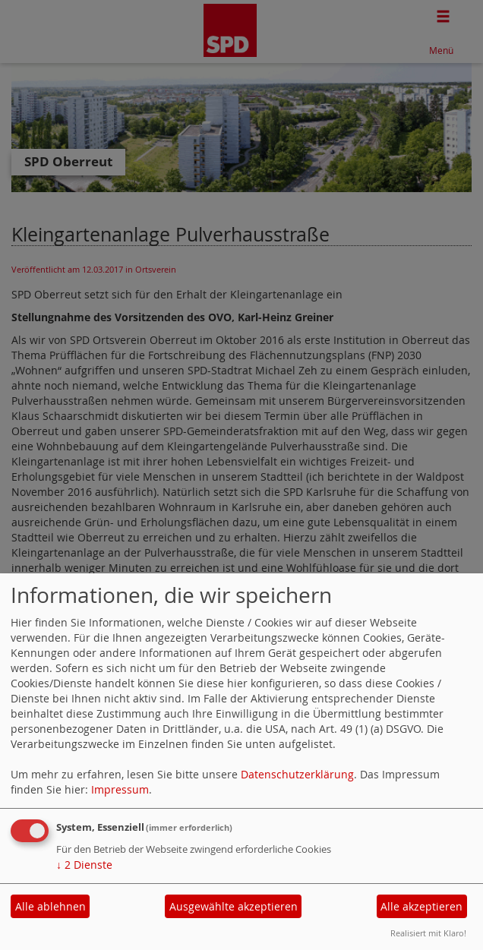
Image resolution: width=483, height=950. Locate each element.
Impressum (120, 789)
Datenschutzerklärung (297, 774)
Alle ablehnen (50, 906)
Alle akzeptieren (421, 906)
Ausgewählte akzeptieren (233, 906)
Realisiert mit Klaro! (428, 933)
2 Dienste (84, 864)
